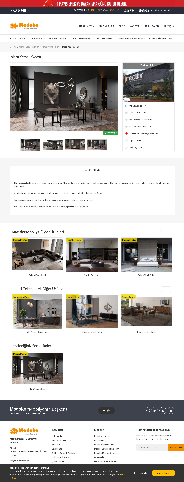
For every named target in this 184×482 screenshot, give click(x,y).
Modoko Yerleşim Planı (104, 444)
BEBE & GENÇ (38, 38)
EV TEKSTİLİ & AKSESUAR (161, 38)
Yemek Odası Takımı (51, 46)
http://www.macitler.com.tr (139, 126)
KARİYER (135, 26)
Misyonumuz (57, 444)
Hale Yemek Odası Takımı (37, 331)
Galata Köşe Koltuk (37, 275)
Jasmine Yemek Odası (92, 331)
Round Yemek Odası (146, 331)
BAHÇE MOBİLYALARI (82, 38)
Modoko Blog (100, 440)
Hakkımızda (57, 436)
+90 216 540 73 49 (135, 112)
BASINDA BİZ (152, 26)
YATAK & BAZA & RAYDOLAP (132, 38)
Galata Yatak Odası (146, 275)
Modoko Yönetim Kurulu (62, 440)
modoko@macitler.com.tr (138, 119)
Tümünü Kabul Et (163, 473)
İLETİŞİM (169, 26)
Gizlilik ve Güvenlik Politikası (63, 453)
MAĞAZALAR (106, 26)
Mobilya (13, 46)
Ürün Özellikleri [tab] (91, 170)
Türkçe (169, 10)
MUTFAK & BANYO (105, 38)
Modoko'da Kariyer (102, 436)
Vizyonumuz (57, 448)
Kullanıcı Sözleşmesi (60, 457)
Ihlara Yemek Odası (37, 388)
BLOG (122, 26)
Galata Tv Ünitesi (92, 275)
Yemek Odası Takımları (29, 46)
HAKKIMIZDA (86, 26)
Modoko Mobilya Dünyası (105, 453)
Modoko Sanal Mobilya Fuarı (106, 448)
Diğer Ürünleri (133, 140)
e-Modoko (156, 10)
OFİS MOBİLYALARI (58, 38)
